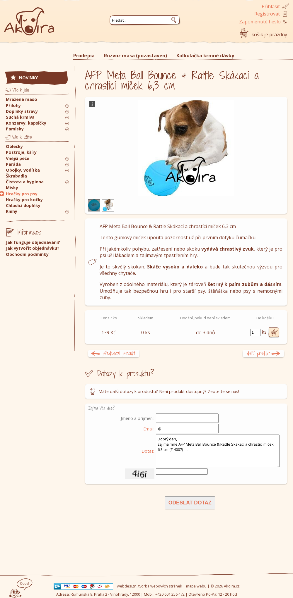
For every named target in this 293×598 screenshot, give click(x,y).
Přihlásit (271, 6)
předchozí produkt (119, 353)
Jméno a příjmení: (137, 418)
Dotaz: (148, 451)
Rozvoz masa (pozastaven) (135, 55)
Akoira (29, 18)
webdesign (127, 586)
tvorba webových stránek (160, 586)
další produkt (258, 353)
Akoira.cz (232, 586)
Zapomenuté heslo (260, 21)
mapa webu (196, 586)
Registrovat (267, 14)
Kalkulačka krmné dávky (205, 55)
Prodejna (84, 55)
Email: (148, 429)
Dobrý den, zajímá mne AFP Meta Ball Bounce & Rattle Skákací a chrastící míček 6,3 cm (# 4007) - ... (218, 451)
